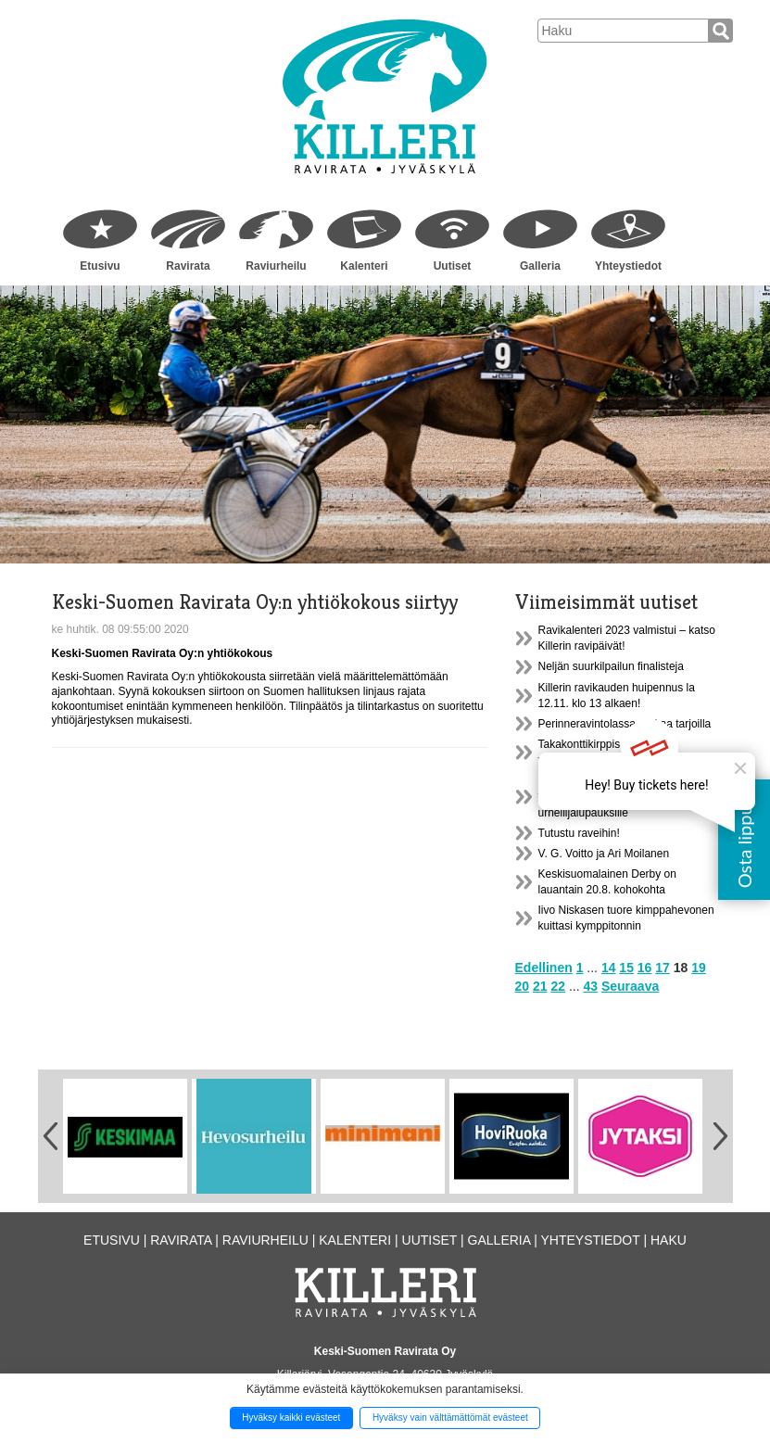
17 (662, 967)
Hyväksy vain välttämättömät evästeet (450, 1417)
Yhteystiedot (628, 265)
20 (522, 986)
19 (698, 967)
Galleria (540, 265)
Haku (668, 1240)
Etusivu (100, 265)
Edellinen (544, 967)
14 (608, 967)
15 (626, 967)
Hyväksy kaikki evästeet (291, 1417)
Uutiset (453, 265)
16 (644, 967)
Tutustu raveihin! (579, 833)
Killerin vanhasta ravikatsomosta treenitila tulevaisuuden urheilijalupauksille (618, 796)
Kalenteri (363, 265)
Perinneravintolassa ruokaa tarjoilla (625, 723)
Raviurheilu (276, 265)
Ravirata (187, 265)
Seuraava (630, 986)
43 (590, 986)
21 (540, 986)
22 (557, 986)
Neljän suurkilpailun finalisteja (611, 666)
